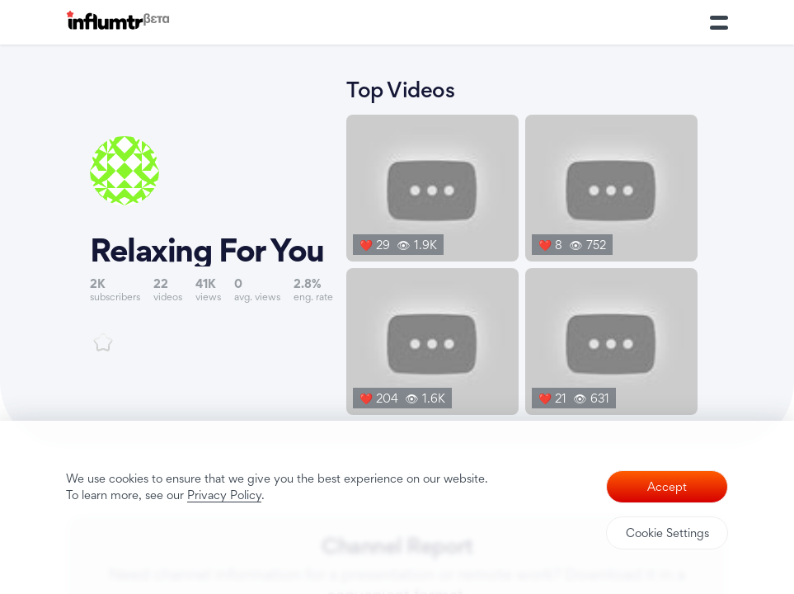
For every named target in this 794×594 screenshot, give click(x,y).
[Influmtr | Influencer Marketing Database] (118, 22)
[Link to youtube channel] (211, 243)
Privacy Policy (224, 495)
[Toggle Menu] (719, 22)
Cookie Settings (667, 533)
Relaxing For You (207, 250)
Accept (667, 486)
